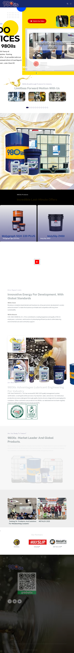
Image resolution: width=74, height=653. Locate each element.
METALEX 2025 (44, 521)
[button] (27, 107)
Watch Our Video (37, 21)
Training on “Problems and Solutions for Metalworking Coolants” (22, 522)
